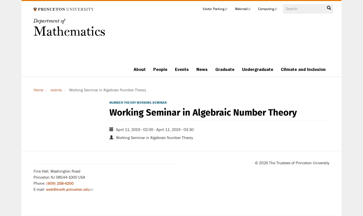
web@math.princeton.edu (69, 189)
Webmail (244, 10)
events (56, 90)
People (160, 69)
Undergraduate (257, 69)
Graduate (224, 69)
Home (38, 90)
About (140, 69)
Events (182, 69)
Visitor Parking (217, 10)
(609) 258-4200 (60, 183)
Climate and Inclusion (303, 69)
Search (329, 8)
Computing (269, 10)
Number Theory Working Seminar (138, 102)
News (202, 69)
